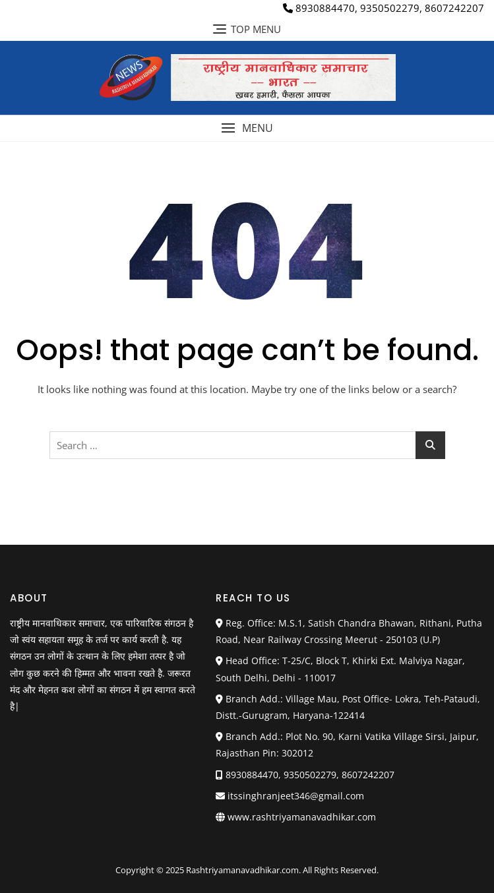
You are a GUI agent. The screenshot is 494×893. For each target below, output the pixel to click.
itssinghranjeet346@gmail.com (290, 795)
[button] (247, 128)
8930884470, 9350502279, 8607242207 (383, 8)
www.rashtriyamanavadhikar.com (302, 817)
